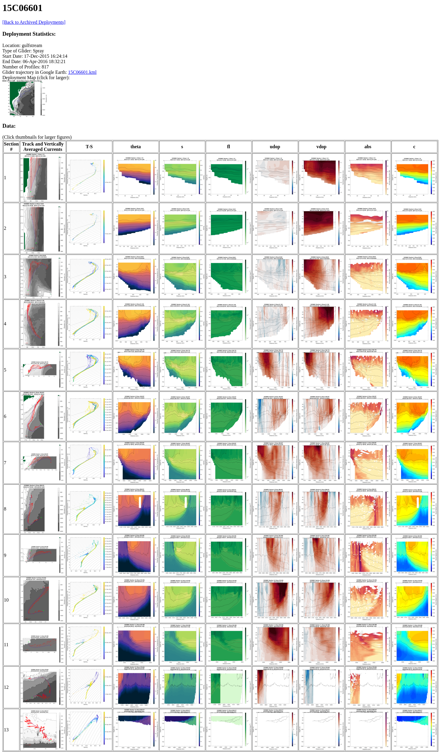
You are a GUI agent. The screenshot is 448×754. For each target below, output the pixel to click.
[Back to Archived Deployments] (33, 22)
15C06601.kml (82, 72)
